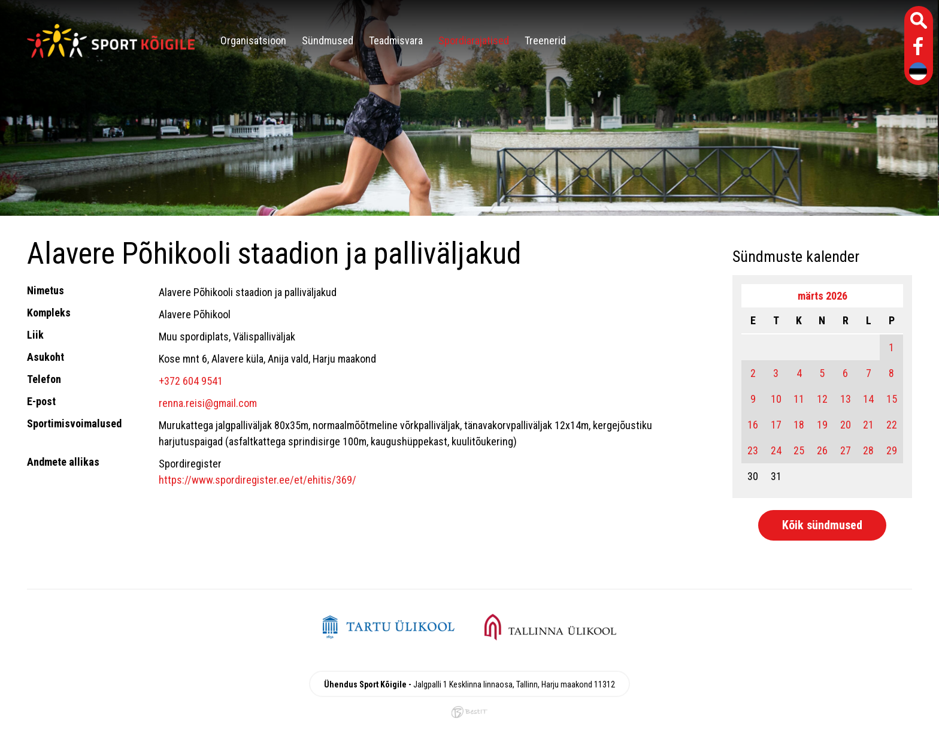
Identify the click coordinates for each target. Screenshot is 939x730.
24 (776, 450)
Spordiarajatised (473, 40)
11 (798, 399)
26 (822, 450)
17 (776, 424)
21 (868, 424)
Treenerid (545, 40)
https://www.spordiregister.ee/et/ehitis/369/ (257, 479)
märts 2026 (822, 295)
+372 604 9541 (191, 381)
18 (798, 424)
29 (891, 450)
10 (776, 399)
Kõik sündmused (822, 525)
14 (868, 399)
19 (822, 424)
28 (868, 450)
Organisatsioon (253, 40)
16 (752, 424)
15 (891, 399)
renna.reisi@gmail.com (208, 403)
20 (845, 424)
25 (798, 450)
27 (845, 450)
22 (891, 424)
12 (822, 399)
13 (845, 399)
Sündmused (327, 40)
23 (752, 450)
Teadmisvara (396, 40)
